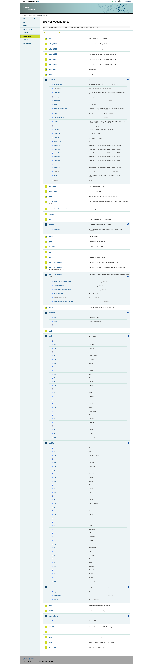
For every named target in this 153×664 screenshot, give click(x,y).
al (54, 448)
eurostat (52, 214)
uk (55, 437)
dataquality (53, 191)
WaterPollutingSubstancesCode (63, 301)
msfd (50, 606)
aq (50, 38)
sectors (56, 599)
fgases (51, 224)
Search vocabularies (51, 33)
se (55, 426)
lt (54, 396)
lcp (50, 587)
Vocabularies (27, 36)
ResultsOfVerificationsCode (62, 289)
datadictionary (54, 186)
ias (50, 252)
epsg (55, 113)
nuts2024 (57, 167)
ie (54, 389)
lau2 (50, 336)
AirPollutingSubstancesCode (62, 281)
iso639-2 (56, 121)
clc (55, 317)
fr (54, 381)
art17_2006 (53, 54)
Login (115, 1)
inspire (51, 307)
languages (57, 133)
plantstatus (57, 595)
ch (55, 466)
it (54, 392)
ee (55, 367)
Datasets (25, 22)
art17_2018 (53, 64)
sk (55, 433)
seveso (51, 627)
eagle (55, 321)
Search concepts (65, 33)
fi (54, 378)
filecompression (59, 117)
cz (55, 355)
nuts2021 (57, 164)
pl (54, 415)
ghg (50, 242)
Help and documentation (30, 19)
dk (55, 363)
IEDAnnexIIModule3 (56, 267)
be (55, 344)
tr (54, 577)
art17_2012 (53, 59)
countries (57, 92)
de (55, 359)
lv (54, 404)
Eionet (30, 15)
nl (54, 411)
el (54, 370)
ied (50, 257)
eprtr (50, 196)
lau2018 (52, 443)
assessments (58, 84)
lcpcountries (58, 592)
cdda (50, 74)
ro (54, 422)
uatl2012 (56, 325)
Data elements (27, 29)
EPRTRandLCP (54, 202)
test (50, 632)
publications (53, 616)
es (55, 374)
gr (54, 507)
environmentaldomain (60, 108)
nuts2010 (57, 153)
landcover (52, 313)
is (54, 522)
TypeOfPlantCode (59, 293)
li (54, 529)
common (52, 80)
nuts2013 (57, 156)
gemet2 (51, 236)
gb (55, 503)
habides (52, 247)
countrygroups (58, 97)
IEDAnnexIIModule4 (56, 275)
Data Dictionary (37, 15)
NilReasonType (58, 142)
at (54, 341)
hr (54, 511)
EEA (30, 1)
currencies (57, 100)
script (56, 175)
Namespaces (27, 43)
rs (54, 562)
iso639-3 (56, 126)
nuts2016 (57, 160)
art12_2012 (53, 44)
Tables (25, 26)
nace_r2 (56, 137)
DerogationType (59, 285)
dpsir (55, 104)
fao (50, 219)
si (54, 429)
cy (55, 352)
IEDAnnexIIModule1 (56, 262)
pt (54, 418)
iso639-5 (56, 129)
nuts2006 (57, 149)
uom (50, 637)
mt (55, 407)
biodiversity (53, 69)
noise (51, 611)
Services (25, 39)
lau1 (50, 331)
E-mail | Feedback (28, 658)
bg (55, 348)
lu (54, 400)
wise (50, 642)
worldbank (53, 647)
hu (55, 385)
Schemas (25, 32)
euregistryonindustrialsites (59, 209)
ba (55, 455)
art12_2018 (53, 49)
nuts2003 (57, 145)
